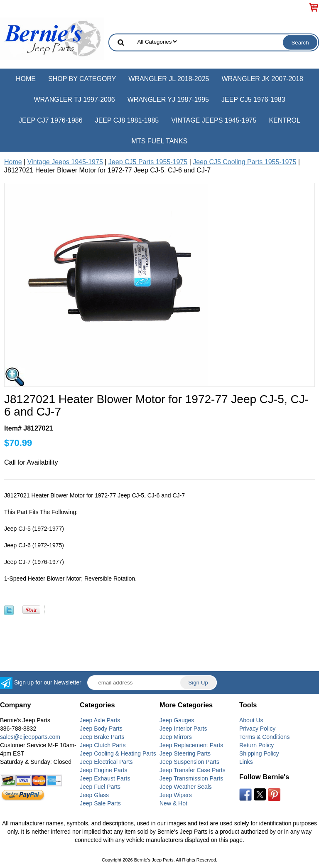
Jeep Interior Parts (183, 728)
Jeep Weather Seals (186, 786)
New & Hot (173, 803)
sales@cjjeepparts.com (30, 737)
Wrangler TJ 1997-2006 (74, 99)
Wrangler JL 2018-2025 (168, 78)
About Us (251, 720)
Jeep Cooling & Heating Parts (118, 753)
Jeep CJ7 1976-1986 (51, 120)
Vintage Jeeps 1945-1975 (213, 120)
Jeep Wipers (176, 795)
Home (26, 78)
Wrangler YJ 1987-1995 (168, 99)
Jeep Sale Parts (100, 803)
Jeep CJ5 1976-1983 (253, 99)
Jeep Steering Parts (185, 753)
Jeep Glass (94, 795)
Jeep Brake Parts (102, 737)
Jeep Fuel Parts (100, 786)
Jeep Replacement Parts (191, 745)
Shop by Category (82, 78)
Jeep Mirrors (176, 737)
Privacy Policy (257, 728)
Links (246, 761)
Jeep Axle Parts (100, 720)
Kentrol (284, 120)
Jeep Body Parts (101, 728)
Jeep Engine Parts (103, 770)
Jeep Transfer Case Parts (193, 770)
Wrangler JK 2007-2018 (262, 78)
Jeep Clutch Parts (103, 745)
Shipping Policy (259, 753)
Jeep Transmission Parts (191, 778)
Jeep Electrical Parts (106, 761)
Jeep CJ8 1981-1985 (127, 120)
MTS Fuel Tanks (160, 141)
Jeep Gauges (177, 720)
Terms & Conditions (264, 737)
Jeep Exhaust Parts (105, 778)
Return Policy (256, 745)
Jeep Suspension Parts (189, 761)
